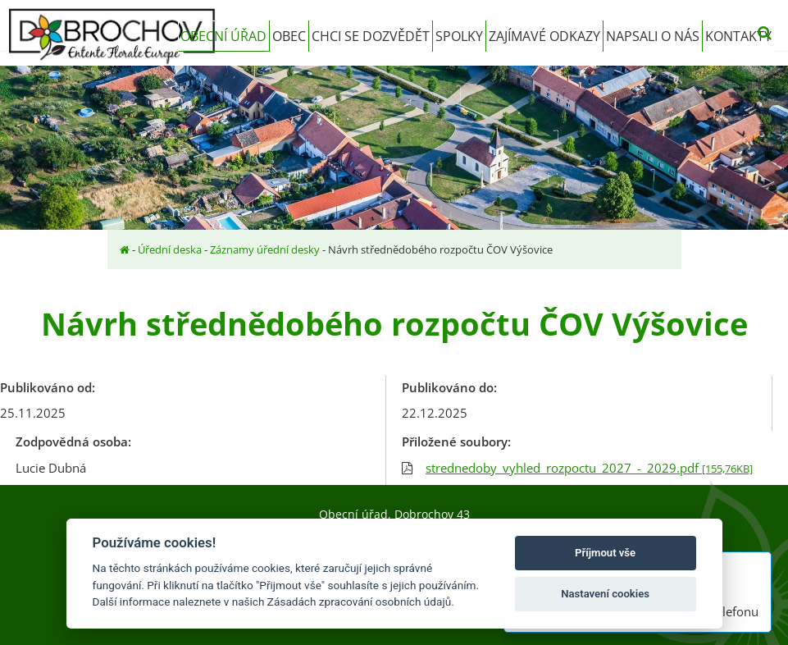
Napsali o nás (652, 36)
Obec (289, 36)
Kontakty (738, 36)
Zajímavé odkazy (544, 36)
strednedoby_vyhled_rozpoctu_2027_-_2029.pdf (589, 468)
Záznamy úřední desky (265, 249)
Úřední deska (170, 249)
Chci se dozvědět (371, 36)
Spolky (459, 36)
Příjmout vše (605, 553)
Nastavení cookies (605, 594)
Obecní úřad (223, 36)
